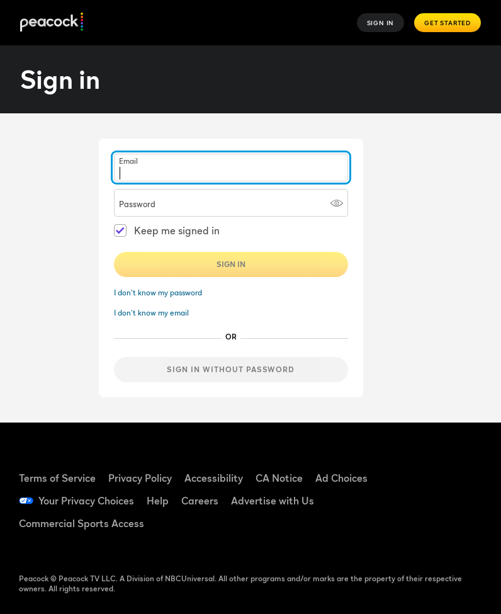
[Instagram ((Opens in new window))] (458, 499)
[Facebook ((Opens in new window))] (425, 464)
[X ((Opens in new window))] (425, 535)
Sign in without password (231, 369)
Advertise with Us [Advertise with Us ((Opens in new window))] (272, 500)
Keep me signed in (177, 230)
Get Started (447, 22)
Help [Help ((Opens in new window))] (158, 500)
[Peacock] (51, 23)
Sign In (381, 22)
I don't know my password (158, 292)
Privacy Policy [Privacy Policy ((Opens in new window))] (140, 478)
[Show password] (336, 202)
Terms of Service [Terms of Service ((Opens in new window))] (57, 478)
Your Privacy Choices (86, 501)
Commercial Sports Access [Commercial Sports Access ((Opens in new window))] (81, 523)
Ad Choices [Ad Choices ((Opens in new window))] (341, 478)
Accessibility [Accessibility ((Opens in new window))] (213, 478)
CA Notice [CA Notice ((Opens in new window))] (279, 478)
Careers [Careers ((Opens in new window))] (199, 500)
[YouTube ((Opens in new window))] (425, 499)
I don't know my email (151, 312)
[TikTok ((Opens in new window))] (458, 464)
